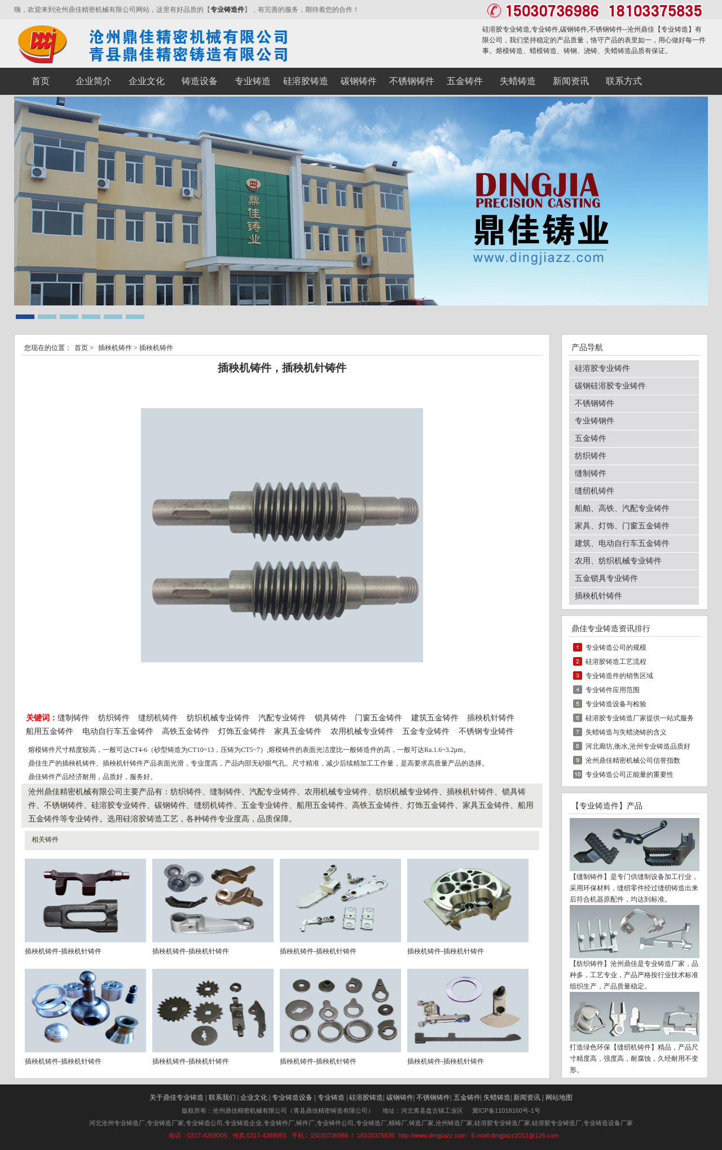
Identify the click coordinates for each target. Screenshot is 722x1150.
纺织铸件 (114, 718)
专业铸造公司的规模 (615, 647)
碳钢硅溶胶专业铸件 (610, 386)
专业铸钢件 (594, 421)
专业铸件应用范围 (612, 690)
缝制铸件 (73, 718)
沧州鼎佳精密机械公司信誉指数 (632, 760)
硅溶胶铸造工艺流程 (615, 662)
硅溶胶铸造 (366, 1097)
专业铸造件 (227, 10)
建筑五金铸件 (435, 718)
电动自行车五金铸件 (117, 731)
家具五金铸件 (298, 731)
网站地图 (559, 1097)
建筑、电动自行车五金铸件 (622, 543)
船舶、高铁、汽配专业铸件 (622, 508)
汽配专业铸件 (282, 718)
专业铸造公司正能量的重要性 (629, 775)
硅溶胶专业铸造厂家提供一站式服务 (639, 718)
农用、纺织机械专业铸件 (618, 561)
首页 (81, 348)
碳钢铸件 (399, 1097)
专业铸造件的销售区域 (619, 676)
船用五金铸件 (49, 731)
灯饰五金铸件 (242, 731)
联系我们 (222, 1097)
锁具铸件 (330, 718)
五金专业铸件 (426, 731)
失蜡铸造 (496, 1097)
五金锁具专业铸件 (606, 578)
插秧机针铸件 (490, 718)
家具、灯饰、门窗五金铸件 (622, 526)
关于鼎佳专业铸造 (176, 1097)
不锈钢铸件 (594, 403)
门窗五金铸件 (378, 718)
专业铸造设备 (292, 1097)
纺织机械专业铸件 (219, 718)
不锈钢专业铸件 (486, 731)
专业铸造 (674, 29)
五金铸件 (590, 438)
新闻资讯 (526, 1097)
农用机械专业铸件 (362, 731)
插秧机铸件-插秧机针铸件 (63, 951)
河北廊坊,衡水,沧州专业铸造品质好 (637, 746)
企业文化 (253, 1097)
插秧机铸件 (115, 348)
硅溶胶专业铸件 (602, 368)
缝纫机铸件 (158, 718)
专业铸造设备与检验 (615, 704)
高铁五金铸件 (185, 731)
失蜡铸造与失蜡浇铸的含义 (626, 732)
